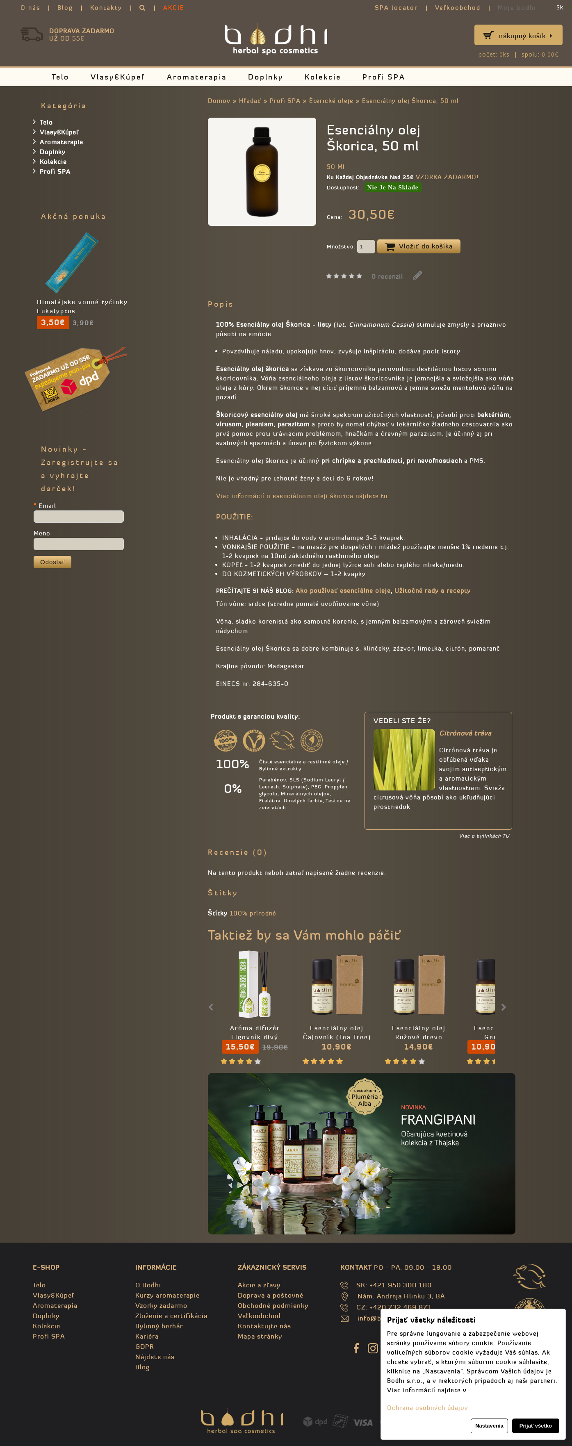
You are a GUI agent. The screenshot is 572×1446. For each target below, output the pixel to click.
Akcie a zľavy (259, 1285)
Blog (65, 7)
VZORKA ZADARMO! (447, 177)
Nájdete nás (155, 1357)
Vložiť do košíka (419, 246)
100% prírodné (253, 913)
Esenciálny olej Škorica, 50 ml (410, 101)
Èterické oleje (332, 101)
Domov (219, 101)
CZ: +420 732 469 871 (393, 1307)
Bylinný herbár (159, 1326)
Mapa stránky (260, 1336)
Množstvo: (351, 247)
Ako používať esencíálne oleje (343, 590)
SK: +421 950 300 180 (394, 1285)
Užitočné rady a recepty (432, 590)
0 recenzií (387, 276)
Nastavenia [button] (489, 1426)
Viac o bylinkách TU (484, 836)
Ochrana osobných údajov (427, 1408)
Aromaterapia (197, 77)
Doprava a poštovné (270, 1295)
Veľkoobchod (458, 7)
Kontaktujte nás (264, 1326)
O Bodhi (148, 1285)
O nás (30, 7)
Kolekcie (323, 77)
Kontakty (106, 7)
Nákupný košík (526, 36)
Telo (60, 77)
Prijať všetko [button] (536, 1426)
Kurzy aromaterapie (167, 1295)
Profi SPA (384, 77)
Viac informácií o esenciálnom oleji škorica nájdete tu (301, 496)
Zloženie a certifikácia (171, 1316)
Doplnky (265, 77)
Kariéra (147, 1336)
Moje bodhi (517, 7)
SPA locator (396, 7)
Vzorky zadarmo (161, 1305)
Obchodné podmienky (273, 1305)
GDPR (144, 1346)
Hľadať (250, 101)
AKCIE (174, 7)
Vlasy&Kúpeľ (118, 77)
